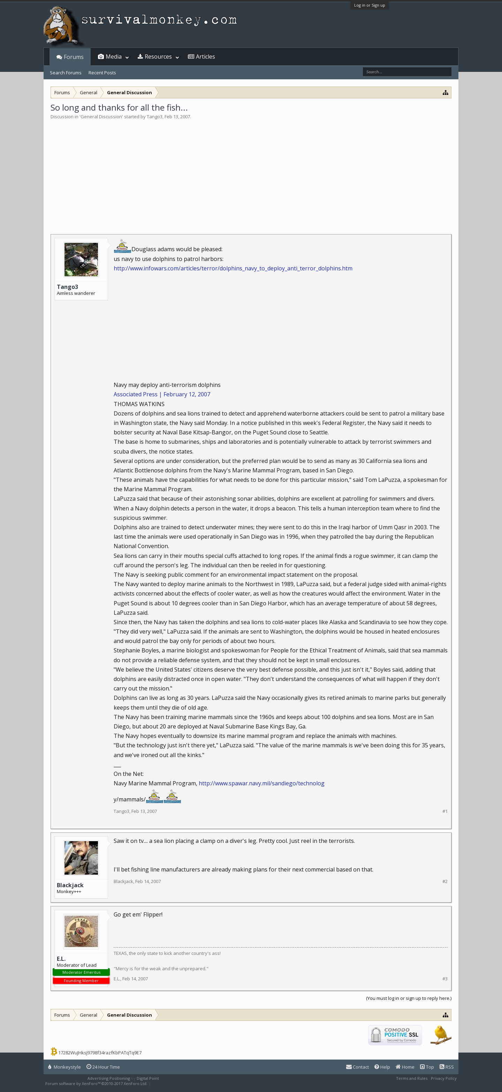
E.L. (61, 958)
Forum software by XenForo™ (96, 1083)
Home (405, 1067)
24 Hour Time (103, 1067)
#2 (445, 881)
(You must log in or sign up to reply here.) (408, 998)
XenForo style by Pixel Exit (176, 1083)
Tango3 (154, 116)
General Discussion (101, 116)
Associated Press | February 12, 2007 (162, 394)
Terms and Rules (411, 1078)
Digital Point (148, 1078)
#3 (445, 979)
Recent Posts (102, 72)
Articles (205, 56)
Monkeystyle (64, 1067)
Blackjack (70, 885)
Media (114, 56)
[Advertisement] (251, 172)
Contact (357, 1067)
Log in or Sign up (369, 5)
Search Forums (66, 72)
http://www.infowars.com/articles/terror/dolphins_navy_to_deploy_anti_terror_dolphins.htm (233, 268)
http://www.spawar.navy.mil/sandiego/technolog (262, 783)
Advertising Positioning (109, 1078)
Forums (74, 57)
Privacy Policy (444, 1078)
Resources (158, 56)
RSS (447, 1067)
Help (382, 1067)
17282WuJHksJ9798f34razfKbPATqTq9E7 (100, 1052)
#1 (445, 811)
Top (427, 1067)
